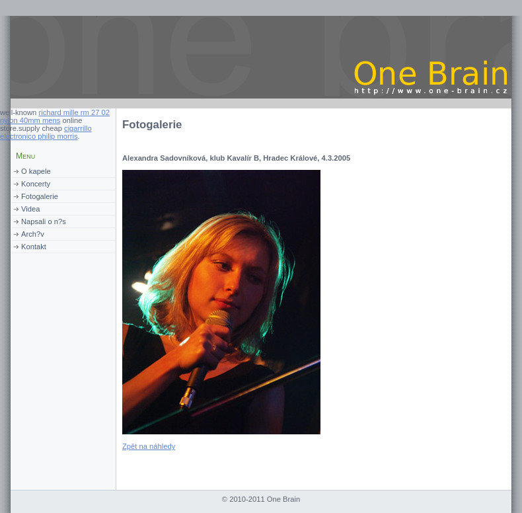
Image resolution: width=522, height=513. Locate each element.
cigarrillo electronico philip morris (46, 132)
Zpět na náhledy (148, 446)
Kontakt (33, 247)
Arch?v (32, 234)
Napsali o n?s (43, 221)
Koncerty (35, 184)
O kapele (36, 171)
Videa (30, 209)
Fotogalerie (39, 196)
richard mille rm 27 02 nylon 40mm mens (55, 116)
